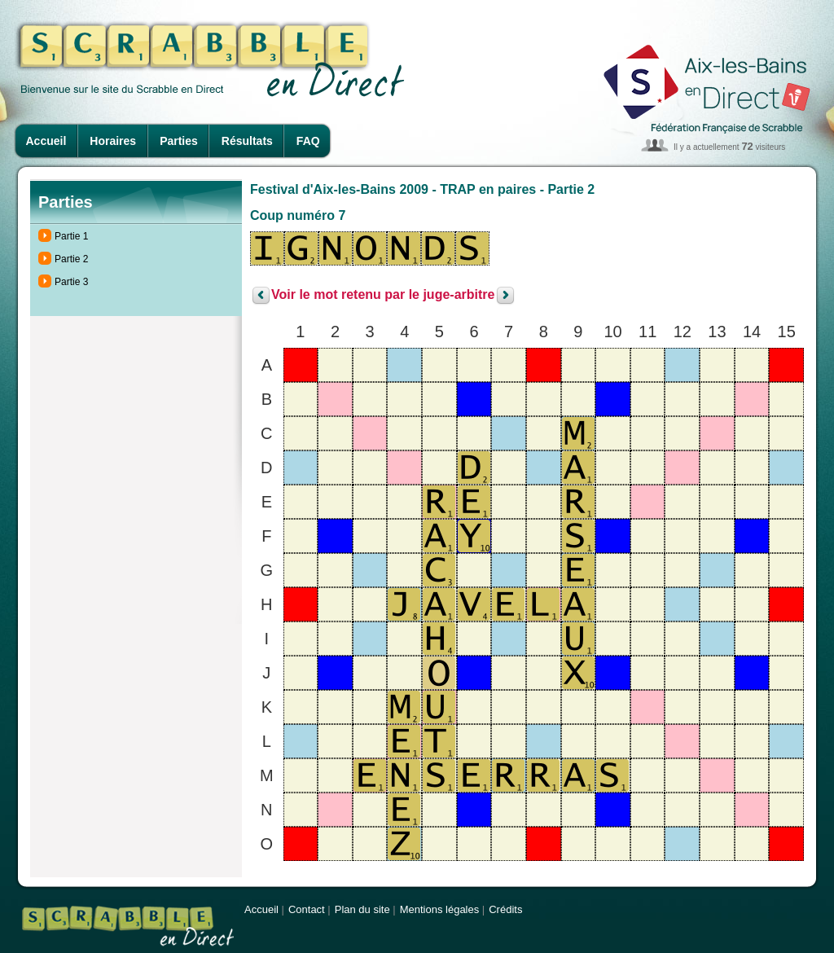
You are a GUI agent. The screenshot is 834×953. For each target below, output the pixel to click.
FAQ (308, 140)
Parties (179, 140)
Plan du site (362, 909)
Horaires (113, 140)
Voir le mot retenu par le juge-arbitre (382, 295)
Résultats (247, 140)
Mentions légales (440, 909)
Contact (306, 909)
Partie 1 (71, 236)
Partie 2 (71, 259)
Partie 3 (71, 282)
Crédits (505, 909)
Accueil (46, 140)
